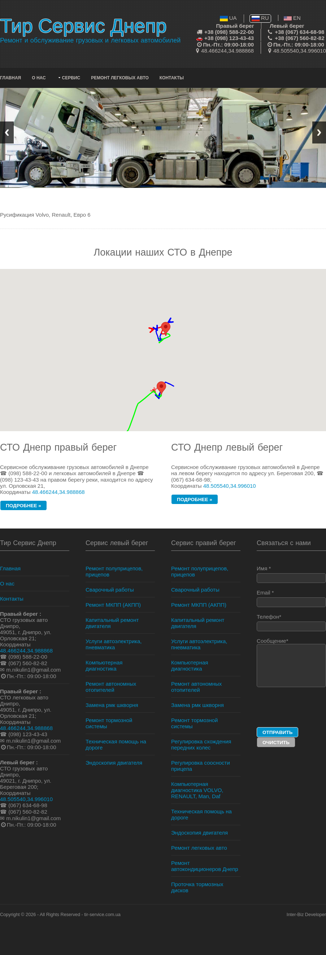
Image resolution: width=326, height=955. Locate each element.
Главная (10, 77)
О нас (38, 77)
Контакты (172, 77)
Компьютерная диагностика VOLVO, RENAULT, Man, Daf (197, 790)
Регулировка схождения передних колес (201, 744)
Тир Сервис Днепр (83, 25)
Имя (291, 574)
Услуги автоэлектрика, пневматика (114, 644)
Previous (7, 132)
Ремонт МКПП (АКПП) (113, 605)
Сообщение (291, 662)
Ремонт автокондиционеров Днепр (204, 866)
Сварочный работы (110, 590)
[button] (161, 388)
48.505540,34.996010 (299, 51)
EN (292, 18)
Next (319, 132)
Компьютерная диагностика (104, 665)
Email (291, 598)
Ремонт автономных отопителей (111, 687)
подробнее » (23, 505)
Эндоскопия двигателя (114, 763)
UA (228, 18)
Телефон (291, 622)
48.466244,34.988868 (227, 51)
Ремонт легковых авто (120, 77)
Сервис (71, 77)
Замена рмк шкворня (112, 705)
